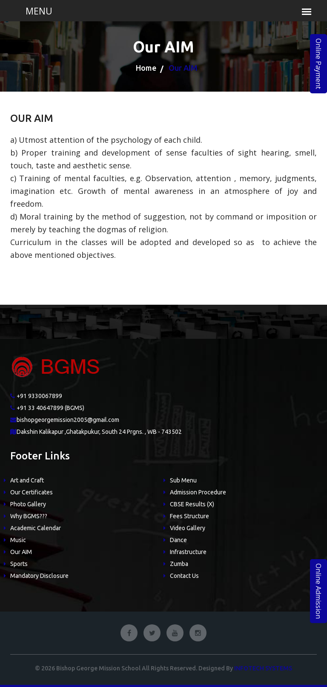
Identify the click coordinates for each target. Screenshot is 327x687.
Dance (178, 540)
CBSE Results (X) (192, 504)
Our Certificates (31, 492)
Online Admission (318, 591)
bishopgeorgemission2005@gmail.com (68, 419)
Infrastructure (188, 551)
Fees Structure (189, 516)
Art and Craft (27, 480)
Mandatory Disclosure (39, 575)
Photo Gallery (28, 504)
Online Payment (318, 63)
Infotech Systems (263, 668)
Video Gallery (187, 528)
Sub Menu (183, 480)
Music (18, 540)
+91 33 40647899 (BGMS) (50, 407)
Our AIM (21, 551)
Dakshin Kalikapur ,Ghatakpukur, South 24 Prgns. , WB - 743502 (99, 431)
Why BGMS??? (28, 516)
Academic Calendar (35, 528)
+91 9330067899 (39, 396)
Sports (19, 563)
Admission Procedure (198, 492)
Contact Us (184, 575)
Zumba (179, 563)
